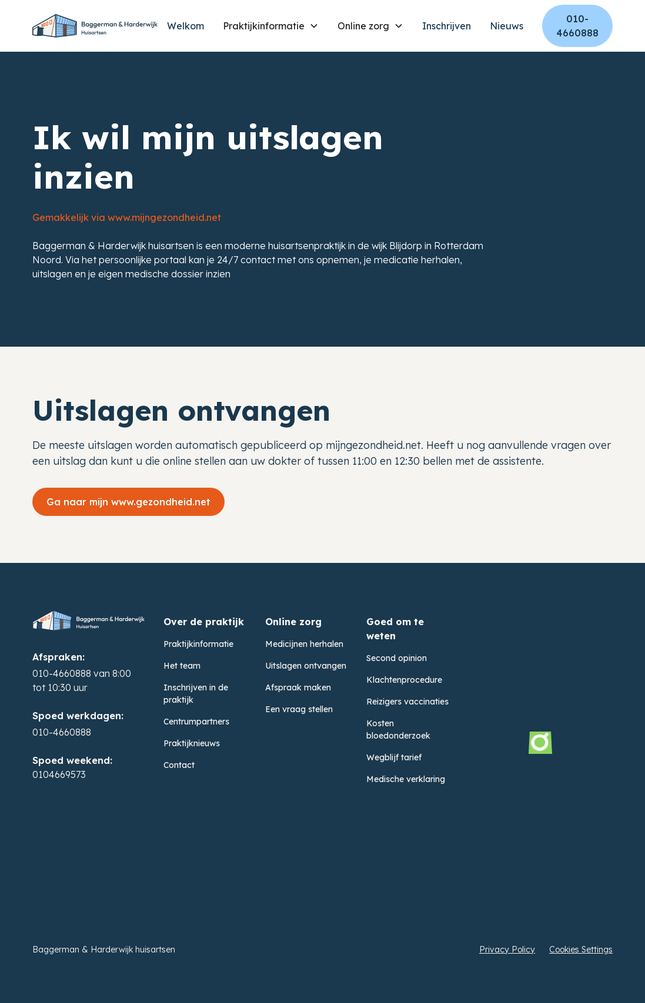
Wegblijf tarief (394, 757)
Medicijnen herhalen (304, 644)
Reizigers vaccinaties (407, 701)
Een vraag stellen (299, 709)
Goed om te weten (395, 629)
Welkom (185, 26)
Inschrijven (446, 26)
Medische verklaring (405, 779)
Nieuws (506, 26)
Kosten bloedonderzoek (398, 729)
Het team (181, 665)
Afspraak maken (298, 687)
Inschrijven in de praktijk (195, 693)
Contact (179, 765)
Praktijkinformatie (198, 644)
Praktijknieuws (191, 743)
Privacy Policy (507, 949)
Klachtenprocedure (404, 680)
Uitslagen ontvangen (305, 665)
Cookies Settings (581, 949)
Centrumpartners (196, 721)
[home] (95, 26)
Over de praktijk (203, 622)
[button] (270, 26)
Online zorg (293, 622)
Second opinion (396, 658)
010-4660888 (577, 26)
